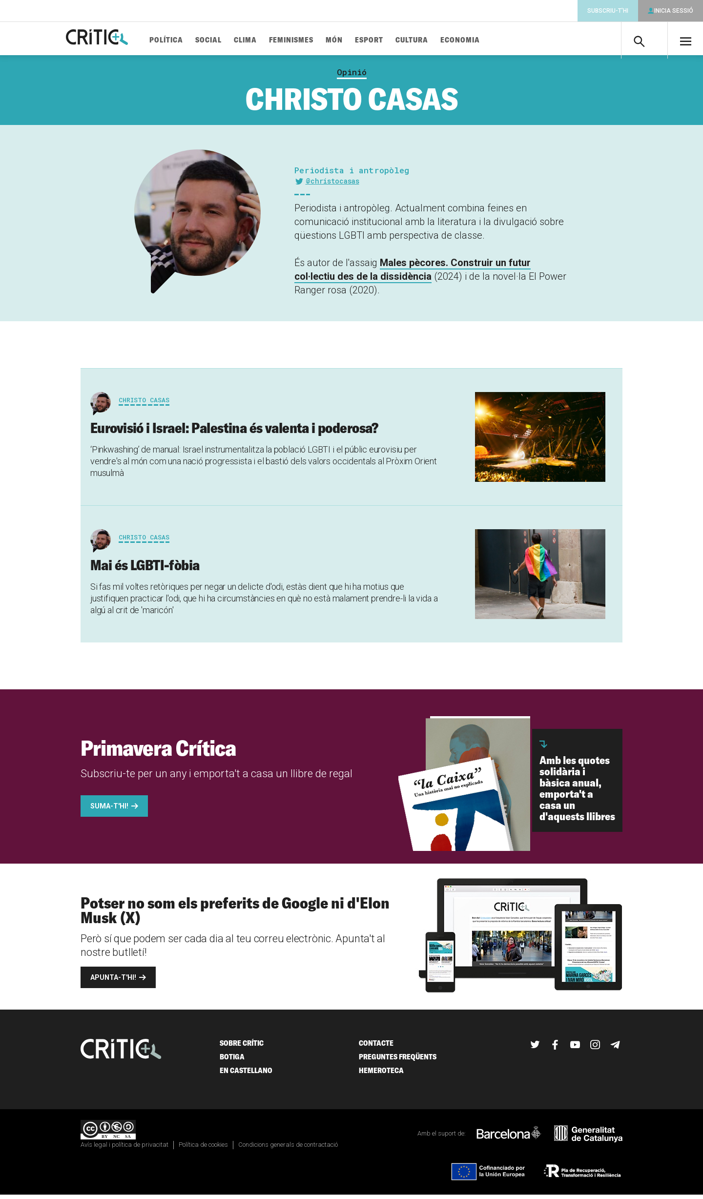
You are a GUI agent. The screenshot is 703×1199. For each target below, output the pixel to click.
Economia (482, 40)
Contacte (376, 1047)
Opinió (352, 76)
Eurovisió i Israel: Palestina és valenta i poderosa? (234, 432)
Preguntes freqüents (397, 1060)
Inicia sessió (673, 10)
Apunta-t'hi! (113, 981)
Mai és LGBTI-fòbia (145, 569)
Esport (391, 40)
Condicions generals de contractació (288, 1149)
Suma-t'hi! (109, 810)
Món (356, 40)
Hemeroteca (381, 1074)
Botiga (232, 1060)
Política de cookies (203, 1149)
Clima (267, 40)
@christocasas (332, 184)
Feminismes (313, 40)
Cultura (434, 40)
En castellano (246, 1074)
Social (231, 40)
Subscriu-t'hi (607, 10)
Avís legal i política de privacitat (124, 1149)
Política (189, 40)
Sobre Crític (242, 1047)
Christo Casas (144, 404)
